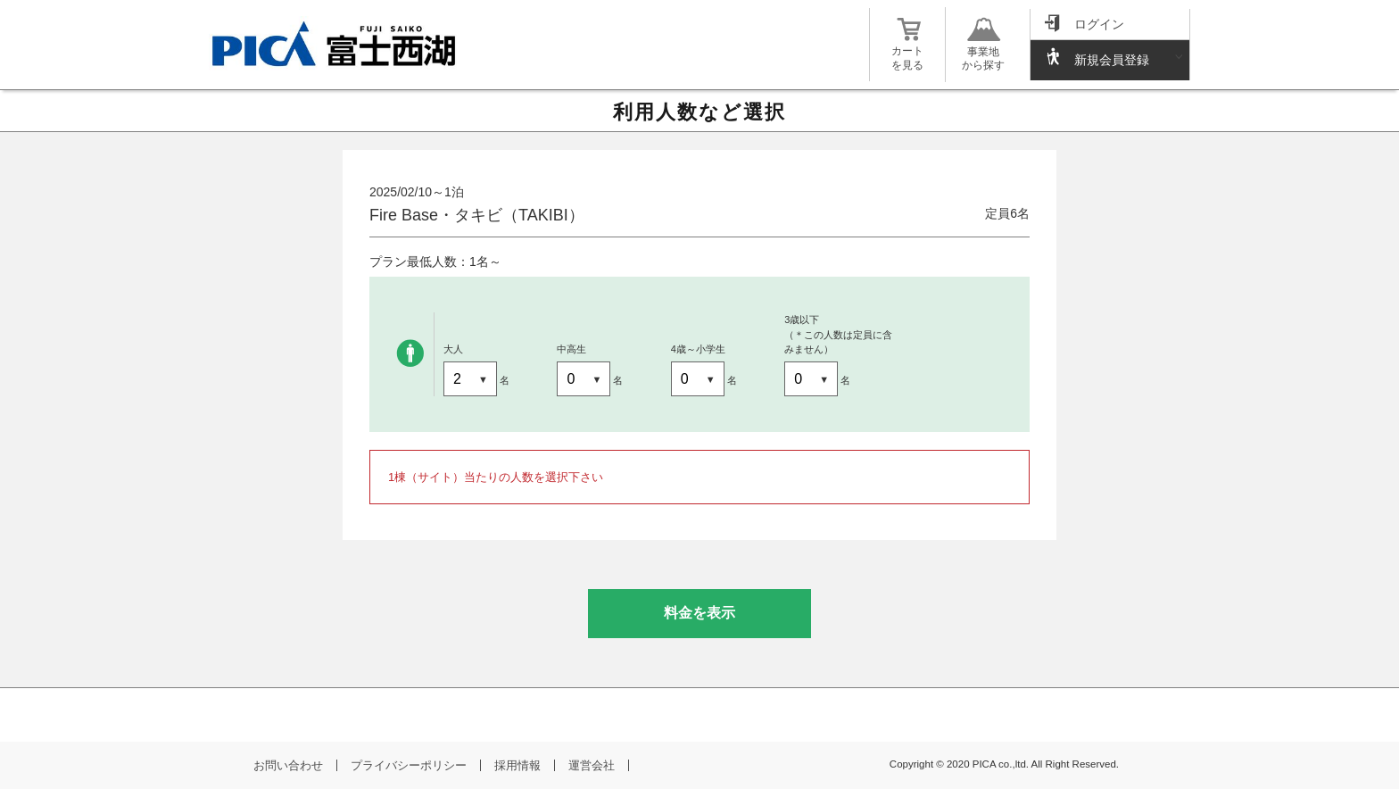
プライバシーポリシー (409, 765)
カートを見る (907, 51)
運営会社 (591, 765)
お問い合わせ (288, 765)
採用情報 (517, 765)
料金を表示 (699, 612)
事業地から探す (983, 51)
